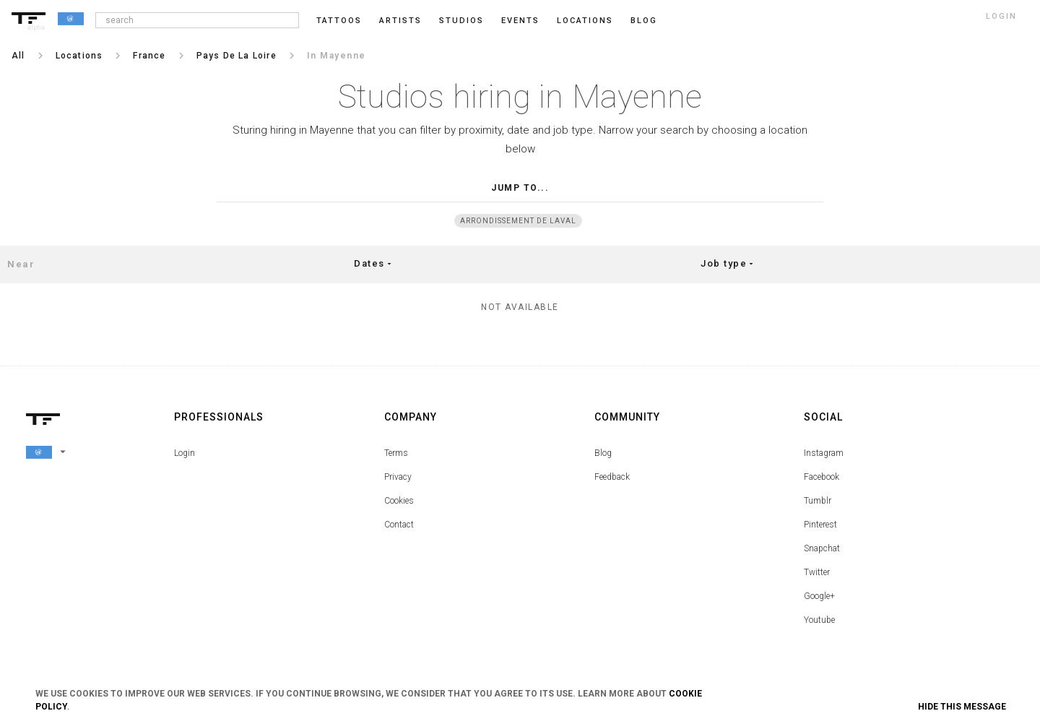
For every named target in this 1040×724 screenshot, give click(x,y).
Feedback (612, 477)
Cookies (399, 501)
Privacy (398, 477)
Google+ (819, 596)
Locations (585, 20)
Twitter (817, 572)
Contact (399, 525)
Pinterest (820, 525)
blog (643, 20)
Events (520, 20)
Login (184, 453)
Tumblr (817, 501)
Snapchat (822, 548)
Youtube (819, 620)
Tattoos (339, 20)
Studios (461, 20)
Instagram (824, 453)
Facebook (821, 477)
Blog (603, 453)
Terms (396, 453)
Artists (400, 20)
